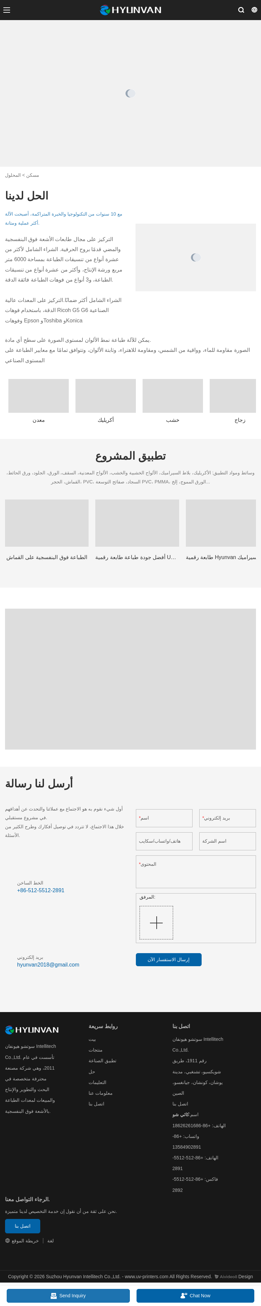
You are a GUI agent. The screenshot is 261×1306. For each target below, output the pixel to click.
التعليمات (97, 1082)
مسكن (32, 175)
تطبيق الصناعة (102, 1060)
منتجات (96, 1050)
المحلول (13, 175)
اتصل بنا (96, 1103)
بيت (92, 1039)
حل (92, 1071)
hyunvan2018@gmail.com (48, 965)
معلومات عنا (101, 1093)
